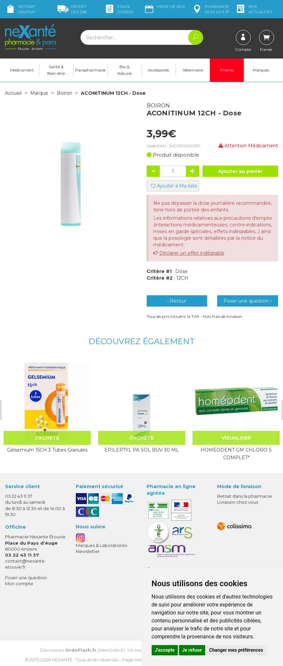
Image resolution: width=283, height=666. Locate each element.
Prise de (164, 6)
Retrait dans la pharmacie (244, 496)
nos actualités (253, 9)
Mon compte (19, 583)
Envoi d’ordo (118, 9)
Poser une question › (247, 301)
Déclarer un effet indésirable (191, 253)
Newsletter (88, 551)
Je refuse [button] (192, 650)
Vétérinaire (193, 69)
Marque (39, 93)
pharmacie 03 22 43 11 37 (210, 9)
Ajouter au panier (240, 171)
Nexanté (62, 659)
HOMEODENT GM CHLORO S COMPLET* (235, 453)
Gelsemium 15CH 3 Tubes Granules (46, 453)
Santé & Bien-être (56, 70)
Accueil (13, 93)
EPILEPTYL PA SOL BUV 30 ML (141, 450)
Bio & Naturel (124, 70)
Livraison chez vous (237, 502)
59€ (72, 9)
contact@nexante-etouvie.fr (25, 564)
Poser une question (26, 577)
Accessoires (158, 69)
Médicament (22, 69)
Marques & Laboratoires (101, 545)
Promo (227, 69)
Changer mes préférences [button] (236, 650)
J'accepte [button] (165, 650)
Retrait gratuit (20, 9)
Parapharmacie (90, 69)
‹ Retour (176, 301)
